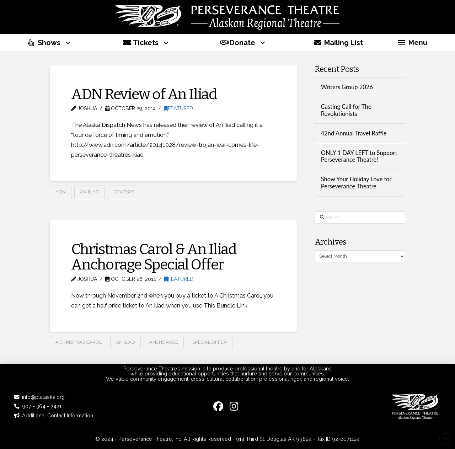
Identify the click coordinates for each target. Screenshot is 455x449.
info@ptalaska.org (43, 397)
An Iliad (89, 191)
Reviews (123, 191)
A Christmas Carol (78, 342)
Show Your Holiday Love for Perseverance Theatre (356, 183)
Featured (178, 108)
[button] (412, 43)
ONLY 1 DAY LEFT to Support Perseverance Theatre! (359, 157)
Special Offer (209, 342)
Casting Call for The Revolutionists (346, 110)
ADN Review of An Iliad (144, 94)
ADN (60, 191)
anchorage (163, 342)
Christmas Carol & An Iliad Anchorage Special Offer (153, 256)
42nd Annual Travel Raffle (354, 133)
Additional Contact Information (57, 415)
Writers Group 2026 (347, 87)
